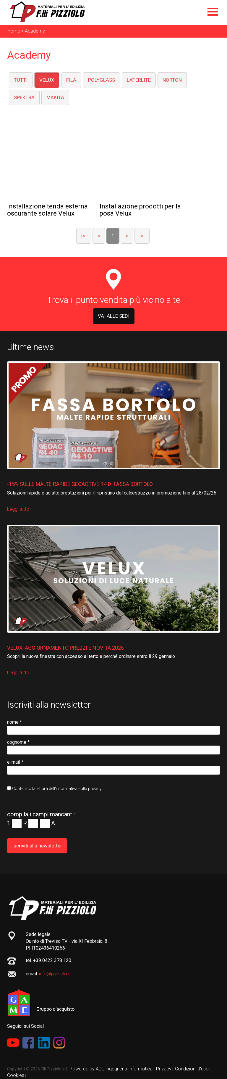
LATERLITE (139, 80)
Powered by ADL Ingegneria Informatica (111, 1069)
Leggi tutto (18, 509)
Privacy (163, 1069)
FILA (71, 80)
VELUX (46, 80)
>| (142, 236)
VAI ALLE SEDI (113, 316)
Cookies (15, 1075)
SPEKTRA (24, 97)
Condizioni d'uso (192, 1069)
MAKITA (55, 97)
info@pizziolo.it (55, 974)
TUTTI (20, 80)
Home (13, 31)
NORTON (172, 80)
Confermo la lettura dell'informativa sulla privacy (57, 788)
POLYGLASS (101, 80)
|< (83, 236)
